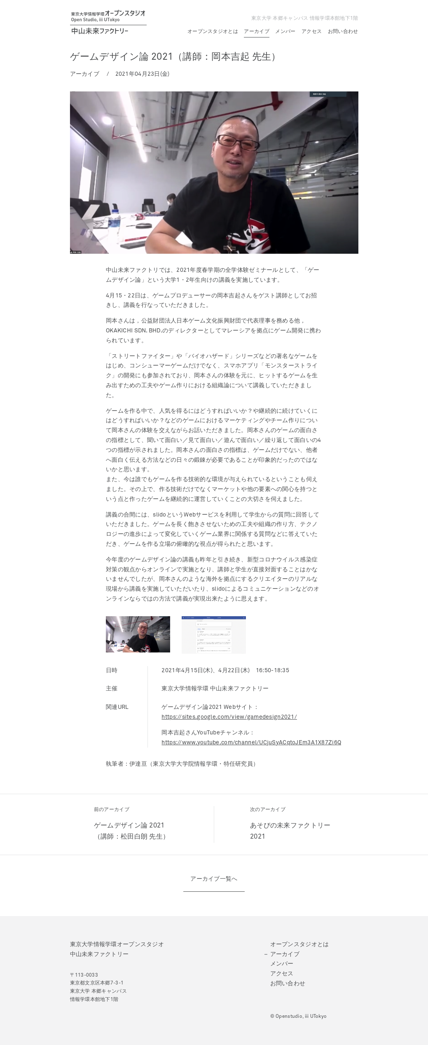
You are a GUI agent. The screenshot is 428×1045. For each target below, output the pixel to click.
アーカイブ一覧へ (213, 879)
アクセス (312, 31)
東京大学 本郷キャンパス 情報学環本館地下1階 (304, 18)
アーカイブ (256, 31)
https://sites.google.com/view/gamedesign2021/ (229, 717)
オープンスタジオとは (212, 31)
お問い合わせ (343, 31)
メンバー (285, 31)
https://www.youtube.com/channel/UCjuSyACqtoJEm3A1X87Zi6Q (251, 743)
